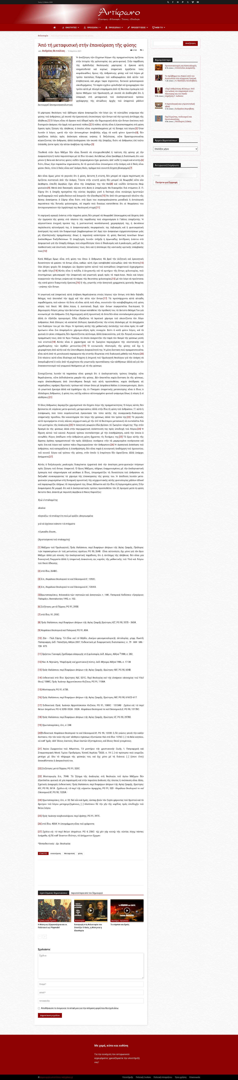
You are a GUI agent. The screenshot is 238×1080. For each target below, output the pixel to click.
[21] (50, 397)
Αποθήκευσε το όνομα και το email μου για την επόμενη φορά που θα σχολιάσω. (80, 1008)
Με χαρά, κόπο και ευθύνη (111, 1045)
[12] (45, 251)
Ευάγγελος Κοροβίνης (184, 108)
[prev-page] (40, 936)
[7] (131, 168)
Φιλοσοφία (43, 35)
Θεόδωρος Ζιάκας (183, 121)
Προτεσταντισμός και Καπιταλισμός (181, 65)
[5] (93, 144)
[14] (56, 270)
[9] (49, 188)
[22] (129, 417)
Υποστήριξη (127, 1077)
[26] (112, 444)
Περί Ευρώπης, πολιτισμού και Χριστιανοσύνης (178, 117)
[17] (105, 298)
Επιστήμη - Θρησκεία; (119, 921)
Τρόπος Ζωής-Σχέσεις (47, 921)
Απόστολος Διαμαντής (185, 68)
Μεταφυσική (69, 853)
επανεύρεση (56, 853)
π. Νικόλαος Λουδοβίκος (186, 80)
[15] (113, 278)
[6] (142, 160)
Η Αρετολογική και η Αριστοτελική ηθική (180, 105)
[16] (78, 282)
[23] (71, 425)
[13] (142, 263)
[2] (90, 124)
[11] (98, 207)
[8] (111, 184)
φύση (80, 853)
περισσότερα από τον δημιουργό (87, 893)
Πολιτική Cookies (143, 1077)
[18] (54, 342)
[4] (137, 132)
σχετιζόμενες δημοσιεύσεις (53, 893)
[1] (49, 120)
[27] (51, 456)
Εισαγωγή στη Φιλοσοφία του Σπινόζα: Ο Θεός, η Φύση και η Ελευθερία (88, 927)
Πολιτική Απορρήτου (163, 1077)
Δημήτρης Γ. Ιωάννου (174, 96)
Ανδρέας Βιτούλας (53, 50)
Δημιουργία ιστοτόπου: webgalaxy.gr (56, 1077)
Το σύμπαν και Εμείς (119, 924)
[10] (103, 195)
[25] (121, 436)
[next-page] (45, 936)
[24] (139, 429)
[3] (136, 128)
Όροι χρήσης (181, 1077)
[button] (168, 2)
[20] (142, 353)
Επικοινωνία (194, 1077)
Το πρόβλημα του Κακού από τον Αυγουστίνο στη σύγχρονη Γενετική (180, 77)
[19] (84, 346)
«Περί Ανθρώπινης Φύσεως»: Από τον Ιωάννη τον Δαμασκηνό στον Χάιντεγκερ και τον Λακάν (180, 91)
